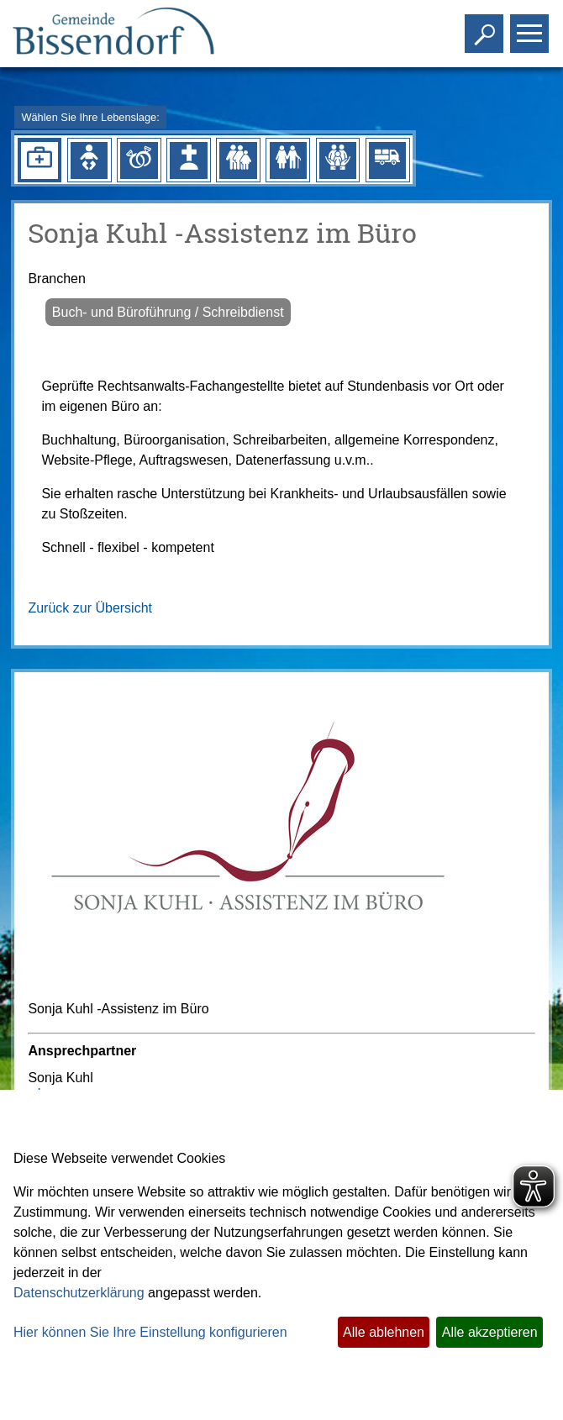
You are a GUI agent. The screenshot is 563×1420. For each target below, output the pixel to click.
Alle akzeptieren (490, 1332)
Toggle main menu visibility (531, 26)
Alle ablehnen (383, 1332)
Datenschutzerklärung (79, 1293)
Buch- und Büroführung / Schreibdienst (168, 312)
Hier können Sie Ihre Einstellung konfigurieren (150, 1332)
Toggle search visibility (486, 26)
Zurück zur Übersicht (90, 608)
